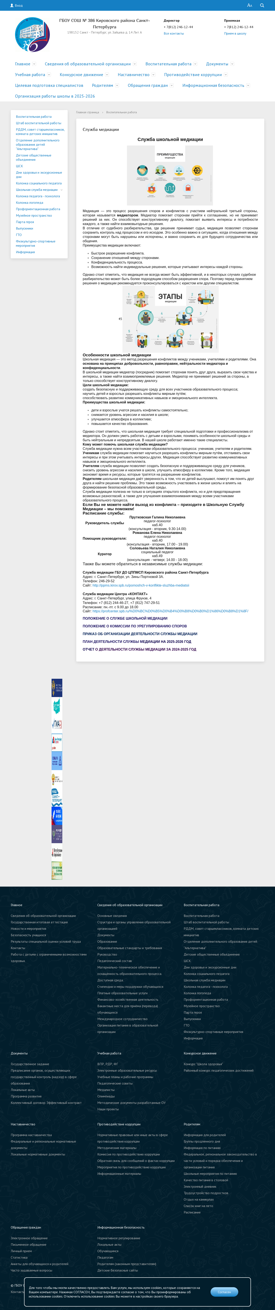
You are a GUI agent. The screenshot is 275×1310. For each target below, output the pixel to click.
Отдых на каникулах (199, 1199)
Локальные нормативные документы (38, 1154)
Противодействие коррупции (193, 74)
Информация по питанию (202, 1148)
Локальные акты (23, 1090)
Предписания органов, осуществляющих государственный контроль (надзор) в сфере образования (44, 1076)
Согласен (224, 1292)
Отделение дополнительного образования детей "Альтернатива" (38, 144)
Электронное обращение (29, 1238)
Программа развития (26, 1096)
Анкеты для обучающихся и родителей (39, 1264)
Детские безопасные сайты (117, 1270)
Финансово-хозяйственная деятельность (127, 999)
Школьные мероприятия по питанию (210, 1173)
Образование (107, 941)
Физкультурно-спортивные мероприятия (35, 243)
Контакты (18, 948)
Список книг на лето (198, 1206)
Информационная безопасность (213, 85)
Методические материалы (116, 1148)
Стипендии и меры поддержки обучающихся (130, 986)
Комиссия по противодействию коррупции (128, 1154)
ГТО (19, 235)
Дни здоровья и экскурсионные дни (39, 174)
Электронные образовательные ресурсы (127, 1070)
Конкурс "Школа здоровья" (203, 1064)
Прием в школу (235, 33)
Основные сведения (112, 915)
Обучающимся (107, 1251)
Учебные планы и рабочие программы (125, 1077)
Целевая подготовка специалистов (49, 85)
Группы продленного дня (202, 1141)
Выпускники (24, 228)
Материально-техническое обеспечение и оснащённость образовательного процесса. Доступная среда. (129, 973)
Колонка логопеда (29, 202)
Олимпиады (106, 1096)
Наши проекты (108, 1109)
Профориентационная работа (38, 209)
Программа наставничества (31, 1135)
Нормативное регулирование (118, 1238)
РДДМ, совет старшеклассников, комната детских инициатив (40, 131)
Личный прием (21, 1251)
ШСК (19, 166)
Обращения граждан (148, 85)
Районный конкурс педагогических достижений (219, 1070)
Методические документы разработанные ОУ (131, 1102)
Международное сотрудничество (122, 1019)
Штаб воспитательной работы (38, 123)
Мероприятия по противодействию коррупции (131, 1167)
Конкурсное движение (81, 74)
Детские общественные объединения (33, 157)
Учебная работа (30, 74)
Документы (217, 64)
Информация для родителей (205, 1135)
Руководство (107, 954)
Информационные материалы (119, 1173)
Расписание (192, 1212)
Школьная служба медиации (37, 189)
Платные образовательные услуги (122, 993)
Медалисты (106, 1090)
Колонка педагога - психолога (38, 196)
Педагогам (105, 1257)
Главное (22, 64)
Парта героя (25, 222)
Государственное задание (30, 1064)
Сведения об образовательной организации (88, 64)
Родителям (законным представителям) (126, 1264)
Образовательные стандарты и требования (129, 948)
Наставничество (134, 74)
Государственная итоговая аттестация (39, 922)
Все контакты (174, 33)
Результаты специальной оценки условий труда (46, 941)
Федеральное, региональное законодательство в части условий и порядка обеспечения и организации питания (220, 1160)
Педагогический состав (114, 961)
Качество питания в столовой (206, 1180)
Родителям (102, 85)
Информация (25, 252)
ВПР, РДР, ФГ (107, 1064)
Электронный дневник (200, 1186)
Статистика (19, 1257)
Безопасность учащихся (28, 935)
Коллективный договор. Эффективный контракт (46, 1102)
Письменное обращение (28, 1244)
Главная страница (87, 112)
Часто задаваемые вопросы (31, 1270)
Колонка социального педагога (39, 183)
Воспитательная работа (168, 64)
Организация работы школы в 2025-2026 (55, 96)
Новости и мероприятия (28, 928)
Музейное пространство (34, 215)
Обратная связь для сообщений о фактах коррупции (136, 1160)
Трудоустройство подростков (206, 1193)
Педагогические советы (115, 1083)
